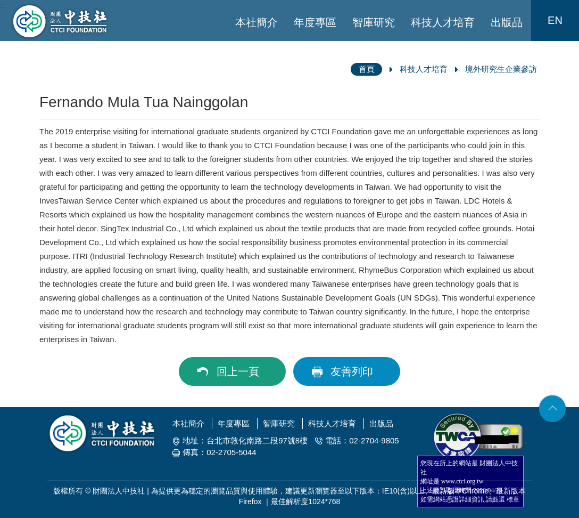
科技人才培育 (443, 22)
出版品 (507, 22)
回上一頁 (238, 371)
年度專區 (315, 22)
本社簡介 (256, 22)
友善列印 (351, 371)
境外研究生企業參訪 (501, 69)
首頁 (367, 69)
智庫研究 (373, 22)
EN (555, 20)
